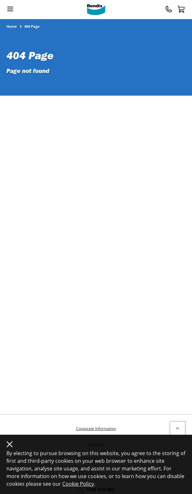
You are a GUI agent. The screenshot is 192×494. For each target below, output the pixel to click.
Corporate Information (96, 428)
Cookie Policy (78, 483)
